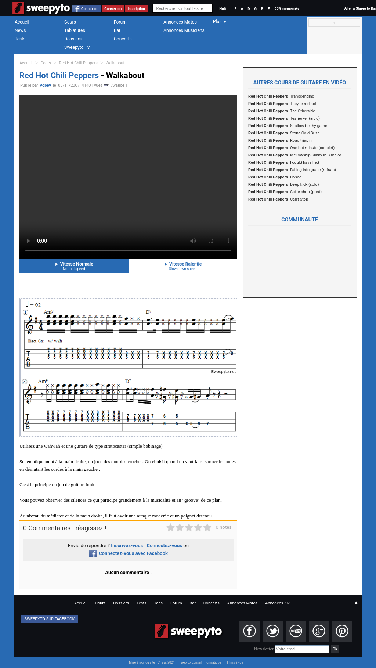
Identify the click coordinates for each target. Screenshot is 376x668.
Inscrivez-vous (127, 545)
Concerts (123, 38)
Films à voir (235, 662)
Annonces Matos (180, 22)
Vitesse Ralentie (183, 266)
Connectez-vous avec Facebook (128, 553)
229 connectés (287, 9)
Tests (20, 38)
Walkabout (115, 63)
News (20, 30)
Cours (70, 22)
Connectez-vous (164, 545)
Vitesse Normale (74, 266)
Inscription (136, 9)
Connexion (89, 9)
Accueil (22, 22)
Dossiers (73, 38)
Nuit (222, 9)
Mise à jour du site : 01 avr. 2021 (151, 662)
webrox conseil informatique (201, 662)
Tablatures (74, 30)
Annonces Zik (277, 603)
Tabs (158, 603)
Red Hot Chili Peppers (78, 63)
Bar (117, 30)
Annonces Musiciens (184, 30)
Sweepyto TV (77, 47)
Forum (120, 22)
